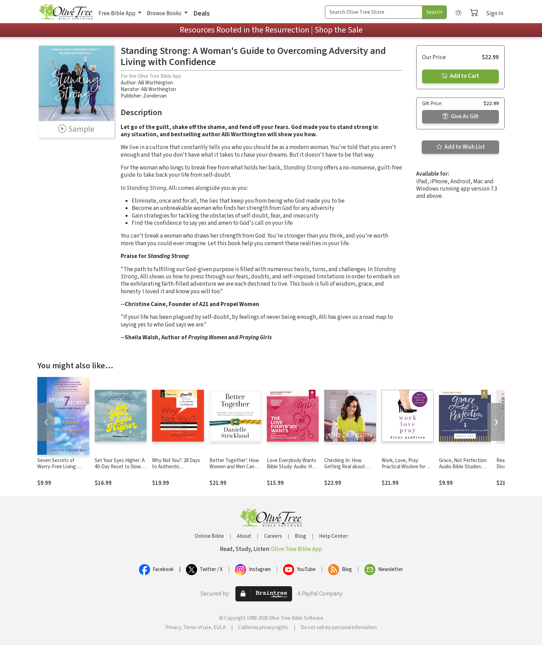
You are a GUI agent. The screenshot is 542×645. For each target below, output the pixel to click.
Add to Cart (460, 76)
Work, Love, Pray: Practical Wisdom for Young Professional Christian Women (404, 470)
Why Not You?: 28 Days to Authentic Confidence (176, 467)
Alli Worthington (155, 82)
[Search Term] (373, 12)
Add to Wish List (460, 147)
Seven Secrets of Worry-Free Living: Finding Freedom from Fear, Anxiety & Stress (61, 470)
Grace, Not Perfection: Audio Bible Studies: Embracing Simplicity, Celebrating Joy (463, 470)
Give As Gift (460, 116)
